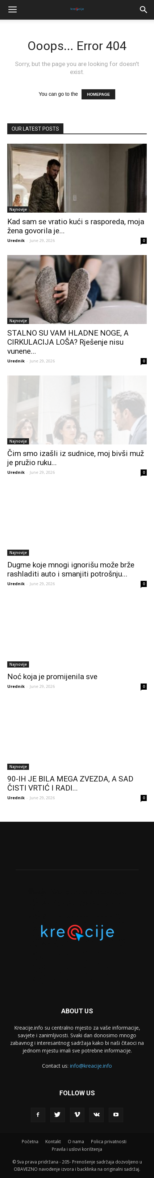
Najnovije (18, 209)
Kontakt (53, 1141)
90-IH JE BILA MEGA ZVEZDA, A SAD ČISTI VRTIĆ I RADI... (70, 783)
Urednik (16, 240)
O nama (76, 1141)
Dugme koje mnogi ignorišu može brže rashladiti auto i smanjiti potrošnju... (70, 569)
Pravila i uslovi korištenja (77, 1149)
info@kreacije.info (91, 1065)
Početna (30, 1141)
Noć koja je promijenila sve (52, 676)
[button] (144, 10)
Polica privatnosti (108, 1141)
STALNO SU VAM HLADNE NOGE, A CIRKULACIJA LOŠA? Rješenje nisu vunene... (68, 342)
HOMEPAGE (98, 94)
